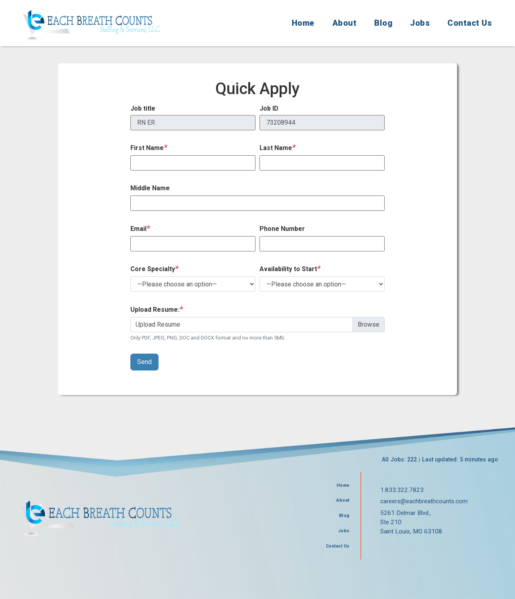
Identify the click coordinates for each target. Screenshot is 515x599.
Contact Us (469, 23)
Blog (383, 23)
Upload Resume (158, 324)
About (344, 23)
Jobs (420, 23)
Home (303, 23)
